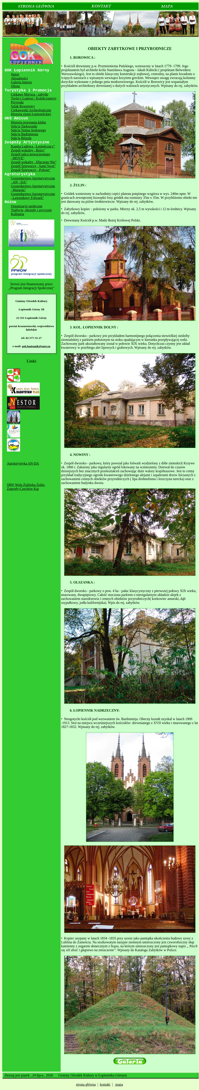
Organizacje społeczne (26, 206)
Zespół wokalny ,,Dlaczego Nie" (34, 162)
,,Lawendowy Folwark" (27, 198)
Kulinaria (17, 214)
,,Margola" (18, 190)
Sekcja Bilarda (21, 138)
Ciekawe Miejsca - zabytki (29, 94)
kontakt (105, 1084)
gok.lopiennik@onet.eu (36, 346)
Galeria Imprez (21, 82)
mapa (119, 1084)
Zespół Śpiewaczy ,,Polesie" (31, 170)
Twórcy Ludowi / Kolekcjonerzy (34, 98)
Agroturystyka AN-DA (23, 463)
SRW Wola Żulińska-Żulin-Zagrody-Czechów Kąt (26, 487)
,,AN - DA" (19, 182)
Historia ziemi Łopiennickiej (31, 114)
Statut (15, 74)
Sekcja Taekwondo (24, 126)
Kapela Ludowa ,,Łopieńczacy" (33, 146)
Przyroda (17, 102)
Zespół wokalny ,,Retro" (28, 150)
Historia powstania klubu (28, 122)
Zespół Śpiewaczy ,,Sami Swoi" (33, 166)
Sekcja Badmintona (24, 134)
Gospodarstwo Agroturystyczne (33, 178)
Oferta (15, 86)
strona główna (86, 1084)
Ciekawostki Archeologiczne (31, 110)
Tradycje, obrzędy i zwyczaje (31, 210)
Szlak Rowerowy (23, 106)
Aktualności (19, 78)
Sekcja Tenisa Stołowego (28, 130)
